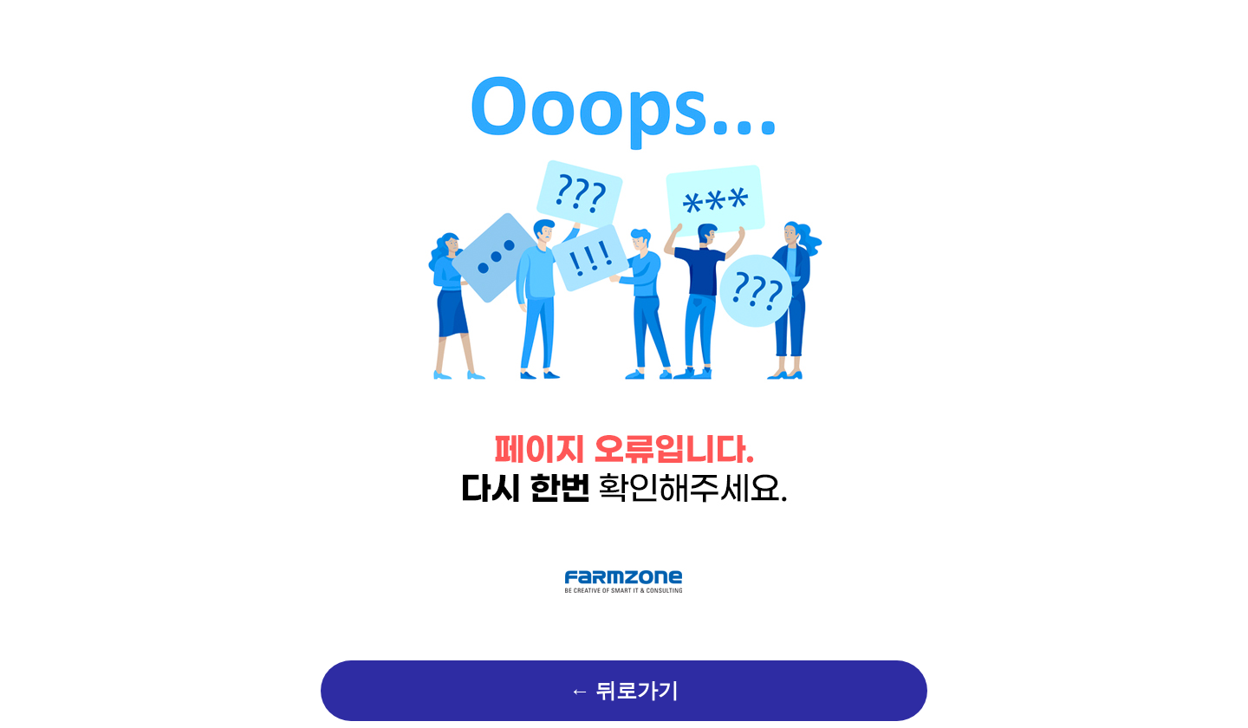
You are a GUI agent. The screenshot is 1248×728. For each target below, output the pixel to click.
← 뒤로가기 (624, 690)
